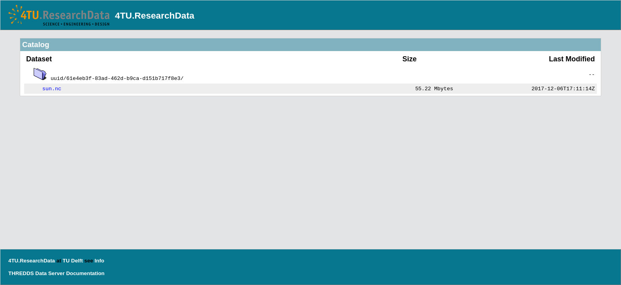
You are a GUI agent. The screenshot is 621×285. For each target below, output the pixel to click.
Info (99, 261)
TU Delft (73, 261)
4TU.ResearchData (154, 15)
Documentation (85, 273)
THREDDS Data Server (36, 273)
